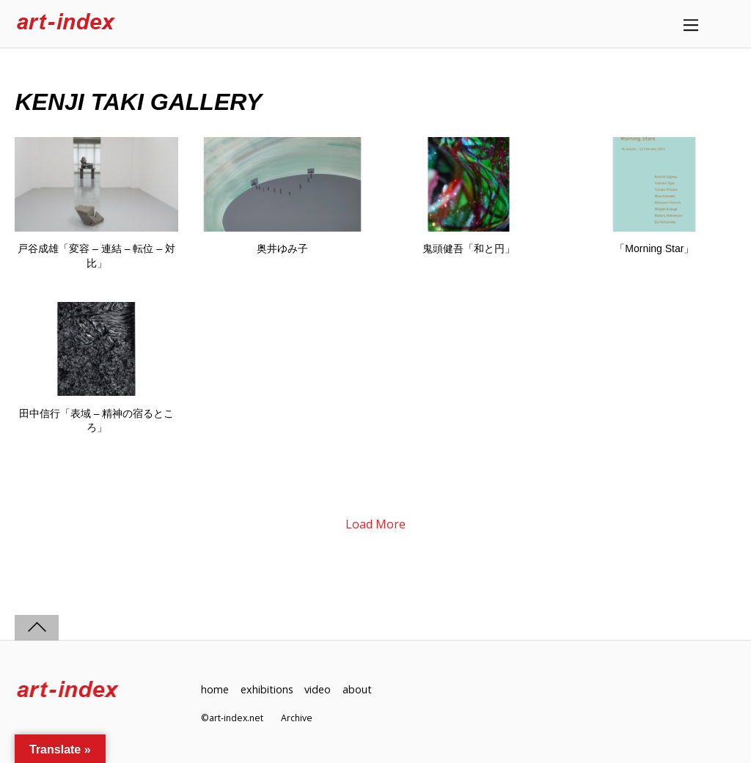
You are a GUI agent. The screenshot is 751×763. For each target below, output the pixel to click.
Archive (296, 718)
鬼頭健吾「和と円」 (468, 248)
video (317, 689)
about (357, 689)
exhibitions (267, 689)
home (215, 689)
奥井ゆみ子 (282, 248)
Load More (375, 524)
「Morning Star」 (654, 248)
